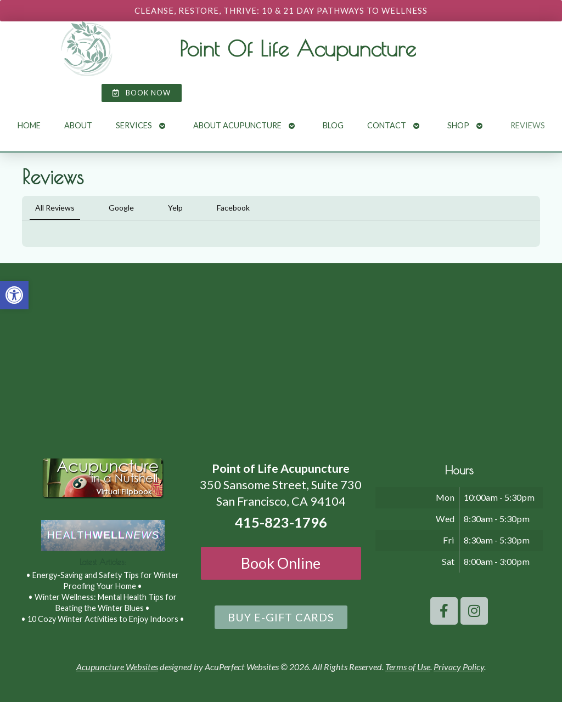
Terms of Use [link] (407, 666)
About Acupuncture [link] (237, 125)
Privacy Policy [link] (459, 666)
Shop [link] (458, 125)
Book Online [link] (281, 563)
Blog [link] (333, 125)
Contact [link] (386, 125)
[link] (14, 295)
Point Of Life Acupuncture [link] (297, 48)
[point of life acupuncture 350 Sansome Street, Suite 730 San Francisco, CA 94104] (281, 355)
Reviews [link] (527, 125)
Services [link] (134, 125)
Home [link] (29, 125)
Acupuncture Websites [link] (117, 666)
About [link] (78, 125)
